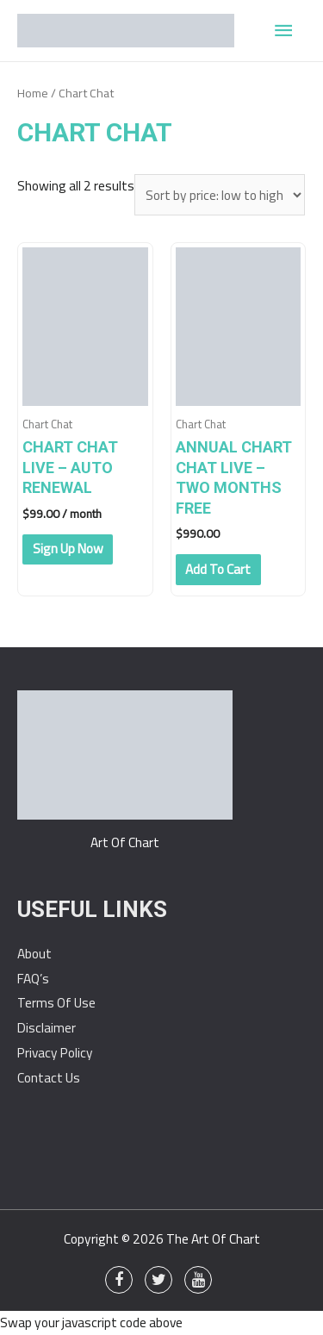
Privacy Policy (55, 1052)
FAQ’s (33, 978)
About (34, 953)
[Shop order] (219, 195)
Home (32, 92)
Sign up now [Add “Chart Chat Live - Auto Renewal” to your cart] (68, 548)
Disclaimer (46, 1027)
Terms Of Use (56, 1002)
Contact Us (48, 1077)
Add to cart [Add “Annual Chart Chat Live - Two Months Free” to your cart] (218, 569)
